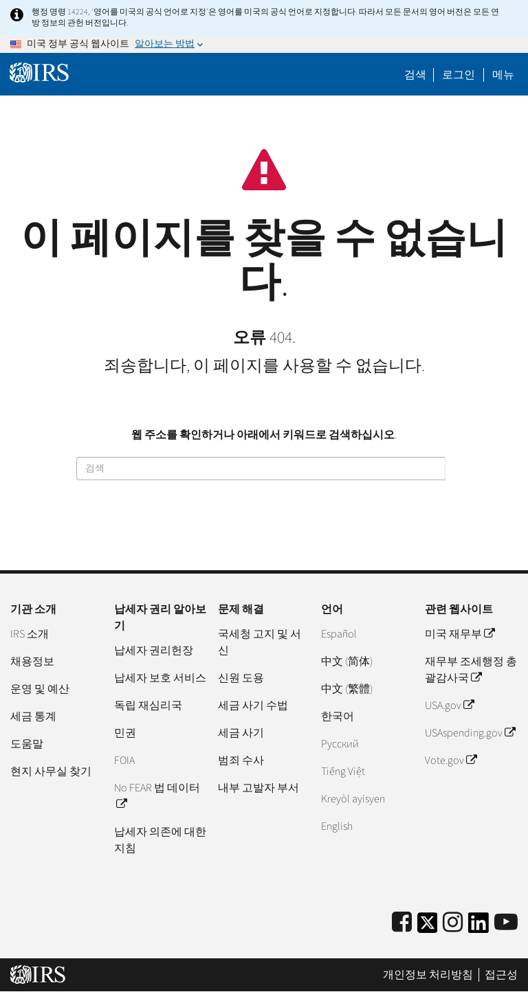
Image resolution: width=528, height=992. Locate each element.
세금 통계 (33, 716)
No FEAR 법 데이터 (157, 796)
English (337, 826)
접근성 (501, 975)
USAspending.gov (470, 733)
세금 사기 (241, 733)
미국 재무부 (459, 634)
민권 (125, 733)
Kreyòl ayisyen (353, 799)
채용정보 (32, 661)
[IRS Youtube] (506, 923)
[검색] (261, 468)
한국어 (337, 716)
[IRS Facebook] (402, 923)
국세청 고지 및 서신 (259, 642)
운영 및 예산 (39, 689)
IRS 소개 (29, 634)
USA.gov (449, 705)
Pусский (340, 744)
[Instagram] (453, 923)
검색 (415, 75)
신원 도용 (241, 678)
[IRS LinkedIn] (478, 927)
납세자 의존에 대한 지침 (160, 840)
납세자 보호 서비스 (160, 678)
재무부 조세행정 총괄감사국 (471, 670)
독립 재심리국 (148, 705)
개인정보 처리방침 (428, 975)
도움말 (26, 744)
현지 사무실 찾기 (50, 771)
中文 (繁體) (347, 689)
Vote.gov (450, 760)
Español (339, 634)
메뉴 (503, 75)
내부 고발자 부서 (258, 788)
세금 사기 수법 (253, 705)
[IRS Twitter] (427, 927)
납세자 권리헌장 (153, 650)
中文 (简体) (347, 661)
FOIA (124, 760)
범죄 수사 (241, 760)
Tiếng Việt (343, 771)
